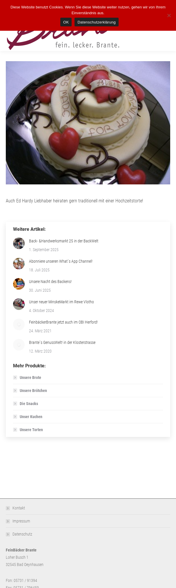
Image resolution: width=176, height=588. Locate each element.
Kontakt (18, 508)
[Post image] (19, 243)
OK (66, 22)
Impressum (21, 521)
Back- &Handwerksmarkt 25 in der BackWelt (63, 241)
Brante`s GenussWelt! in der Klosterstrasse (62, 342)
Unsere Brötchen (33, 390)
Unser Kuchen (31, 416)
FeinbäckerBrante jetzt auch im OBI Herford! (63, 322)
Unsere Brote (30, 377)
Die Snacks (29, 403)
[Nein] (169, 15)
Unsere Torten (31, 429)
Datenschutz (22, 534)
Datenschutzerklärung (96, 22)
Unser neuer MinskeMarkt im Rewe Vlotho (61, 302)
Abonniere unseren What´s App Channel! (60, 261)
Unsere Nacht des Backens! (50, 281)
